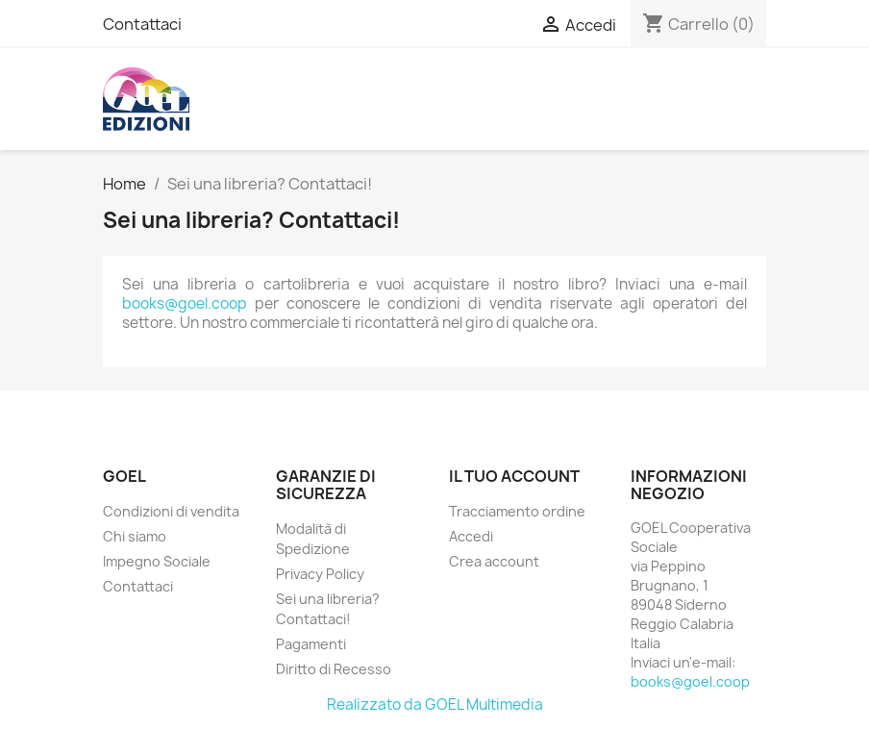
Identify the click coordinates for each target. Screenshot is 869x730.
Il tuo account (514, 476)
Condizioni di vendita (171, 511)
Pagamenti (311, 644)
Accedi (471, 536)
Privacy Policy (320, 574)
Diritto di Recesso (333, 669)
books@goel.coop (184, 303)
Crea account (494, 561)
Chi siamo (134, 536)
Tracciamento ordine (517, 511)
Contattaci (142, 24)
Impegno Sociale (157, 561)
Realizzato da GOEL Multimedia (435, 704)
